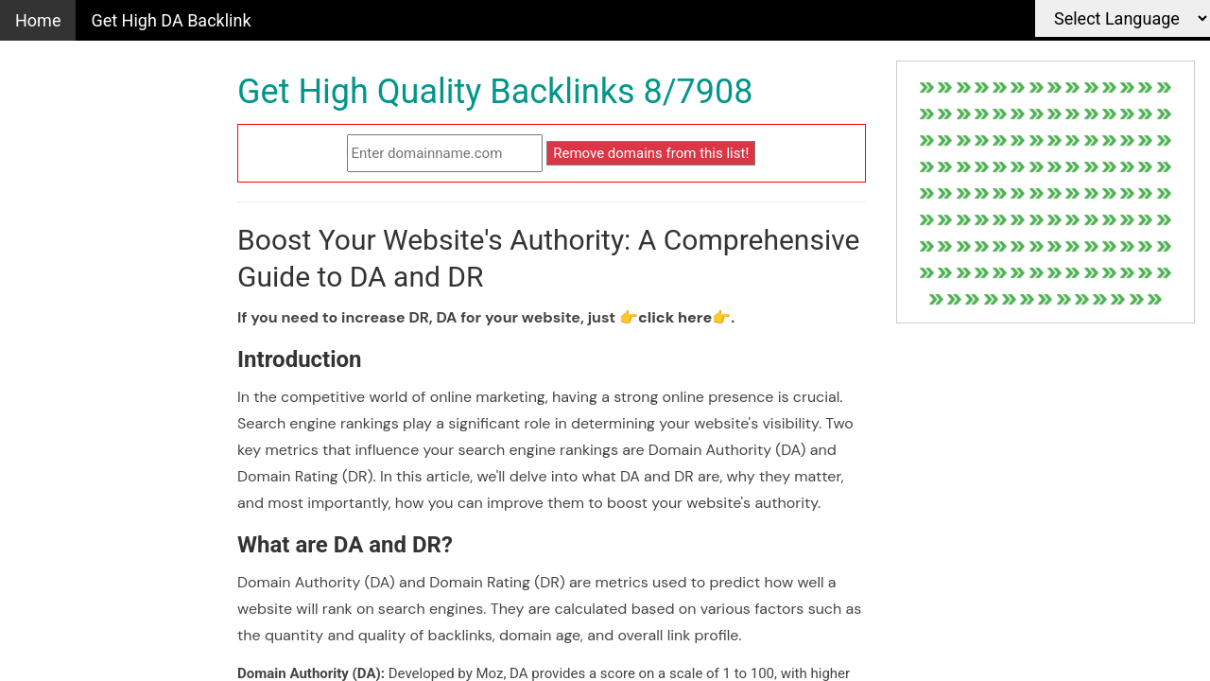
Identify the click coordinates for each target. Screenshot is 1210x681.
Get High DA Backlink (171, 20)
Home (37, 20)
